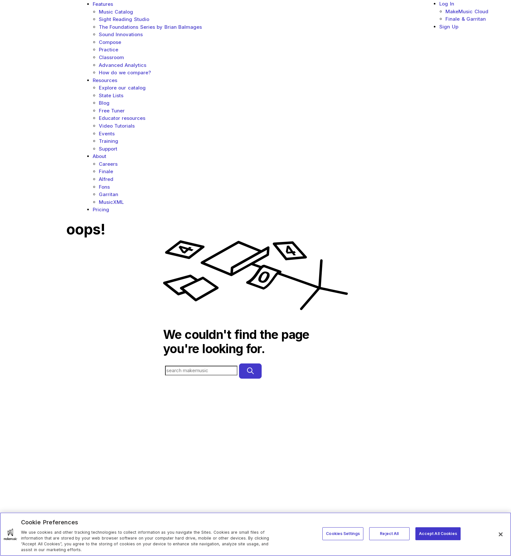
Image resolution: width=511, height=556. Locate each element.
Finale (106, 171)
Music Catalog (116, 12)
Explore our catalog (122, 88)
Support (108, 149)
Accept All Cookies (438, 533)
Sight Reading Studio (124, 19)
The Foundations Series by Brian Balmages (150, 27)
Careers (108, 164)
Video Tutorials (117, 126)
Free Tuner (112, 111)
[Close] (501, 534)
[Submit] (250, 371)
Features (103, 4)
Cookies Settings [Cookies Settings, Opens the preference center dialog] (343, 533)
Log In (446, 4)
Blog (104, 103)
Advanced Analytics (123, 65)
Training (108, 141)
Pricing (101, 209)
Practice (108, 50)
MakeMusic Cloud (466, 11)
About (99, 156)
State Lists (111, 95)
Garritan (108, 194)
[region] (255, 534)
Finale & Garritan (465, 19)
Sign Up (448, 27)
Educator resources (122, 118)
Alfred (106, 179)
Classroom (111, 57)
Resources (105, 80)
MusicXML (111, 202)
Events (107, 134)
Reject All (389, 533)
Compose (110, 42)
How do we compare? (125, 72)
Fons (104, 187)
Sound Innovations (121, 34)
